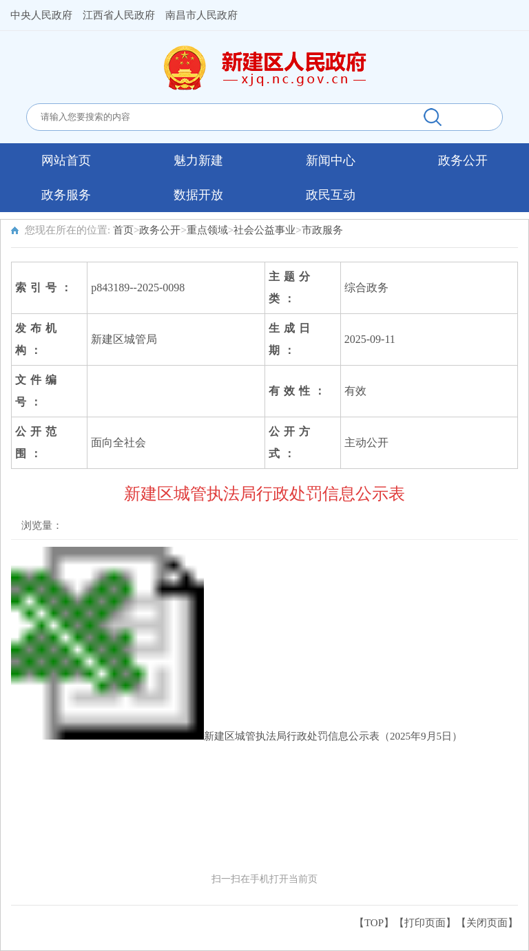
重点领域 (207, 230)
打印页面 (425, 922)
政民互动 (330, 195)
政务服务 (66, 195)
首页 (123, 230)
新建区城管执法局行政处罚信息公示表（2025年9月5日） (333, 736)
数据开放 (198, 195)
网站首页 (66, 160)
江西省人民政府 (119, 15)
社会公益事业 (264, 230)
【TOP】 (374, 922)
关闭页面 (487, 922)
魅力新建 (198, 160)
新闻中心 (330, 160)
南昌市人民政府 (201, 15)
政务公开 (463, 160)
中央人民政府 (41, 15)
